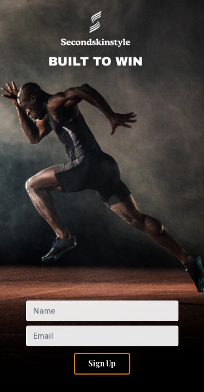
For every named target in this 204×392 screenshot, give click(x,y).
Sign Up (102, 363)
